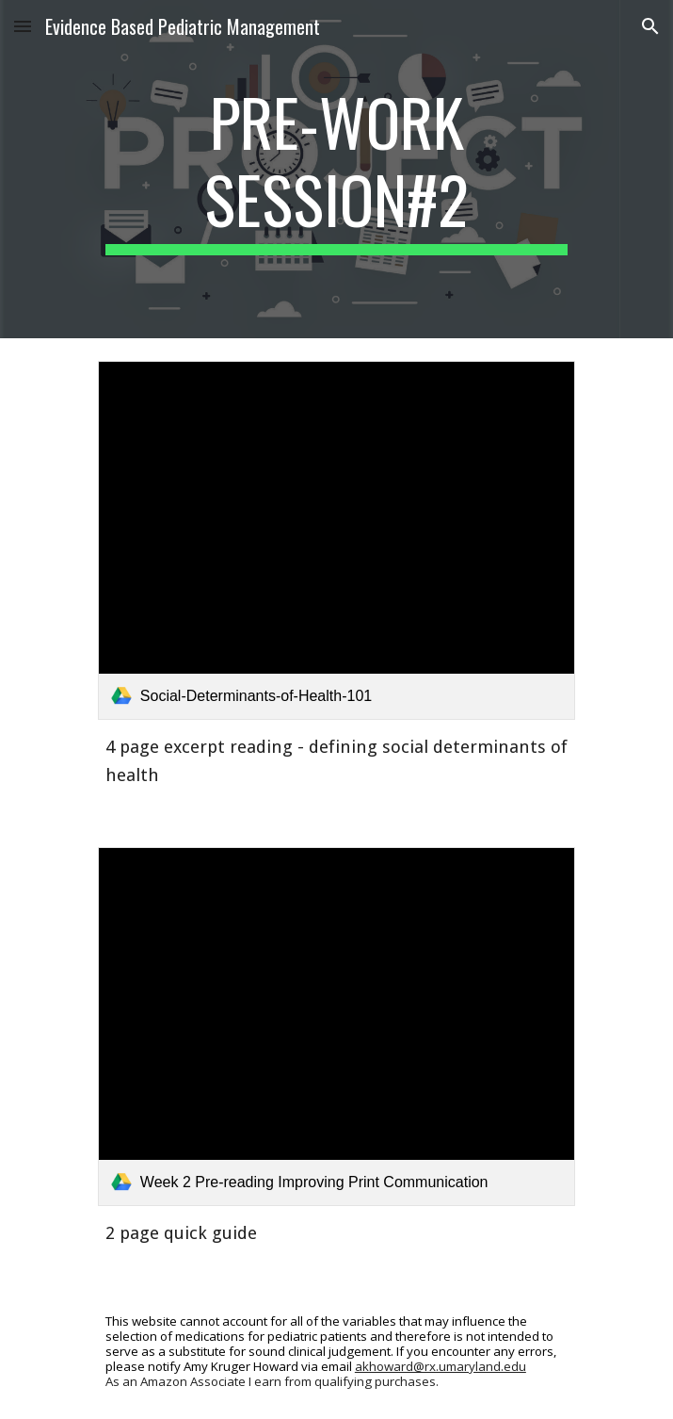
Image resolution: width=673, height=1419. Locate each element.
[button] (22, 26)
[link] (336, 540)
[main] (336, 169)
